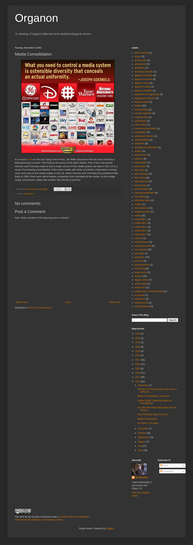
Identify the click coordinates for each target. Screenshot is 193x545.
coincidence (140, 121)
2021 (138, 342)
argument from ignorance (147, 94)
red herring (140, 268)
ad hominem (141, 60)
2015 (138, 368)
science (138, 276)
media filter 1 (29, 194)
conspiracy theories (144, 136)
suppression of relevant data (149, 291)
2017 (138, 360)
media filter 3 (141, 227)
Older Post (114, 302)
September (143, 437)
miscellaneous (142, 242)
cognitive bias (141, 117)
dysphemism (141, 155)
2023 (138, 333)
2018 (138, 355)
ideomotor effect (143, 200)
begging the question (145, 98)
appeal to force (142, 83)
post (29, 159)
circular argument (143, 113)
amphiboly (140, 67)
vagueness (140, 298)
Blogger (110, 528)
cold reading (141, 124)
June (140, 450)
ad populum (140, 64)
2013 (138, 377)
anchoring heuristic (144, 71)
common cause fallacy (146, 128)
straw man (140, 287)
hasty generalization (144, 192)
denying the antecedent (146, 147)
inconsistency (141, 208)
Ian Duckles (141, 477)
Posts (164, 465)
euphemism (140, 166)
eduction (139, 158)
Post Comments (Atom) (40, 307)
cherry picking (141, 109)
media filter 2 (141, 223)
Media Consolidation (147, 419)
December (143, 385)
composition (140, 132)
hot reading (140, 196)
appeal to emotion (143, 79)
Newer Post (21, 302)
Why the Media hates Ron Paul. (153, 414)
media (138, 215)
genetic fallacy (142, 189)
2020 (138, 347)
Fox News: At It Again (147, 423)
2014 (138, 373)
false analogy (141, 174)
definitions (140, 143)
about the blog (142, 52)
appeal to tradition (143, 90)
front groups (140, 185)
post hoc (139, 261)
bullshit (138, 105)
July (140, 446)
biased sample (142, 102)
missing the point (143, 246)
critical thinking (142, 140)
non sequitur (141, 249)
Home (68, 302)
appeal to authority (144, 75)
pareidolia (139, 253)
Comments (167, 471)
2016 (138, 364)
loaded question (142, 211)
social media (141, 283)
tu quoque (139, 295)
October (142, 433)
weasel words (141, 302)
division (138, 151)
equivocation (141, 162)
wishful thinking (142, 306)
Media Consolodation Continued (153, 396)
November (143, 428)
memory (139, 238)
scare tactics (141, 272)
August (141, 441)
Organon (36, 18)
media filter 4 (141, 230)
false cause (140, 177)
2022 (138, 338)
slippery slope (141, 280)
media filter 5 (141, 234)
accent (138, 56)
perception (140, 257)
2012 (138, 381)
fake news (140, 170)
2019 (138, 351)
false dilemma (141, 181)
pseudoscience (142, 264)
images (138, 204)
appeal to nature (143, 86)
